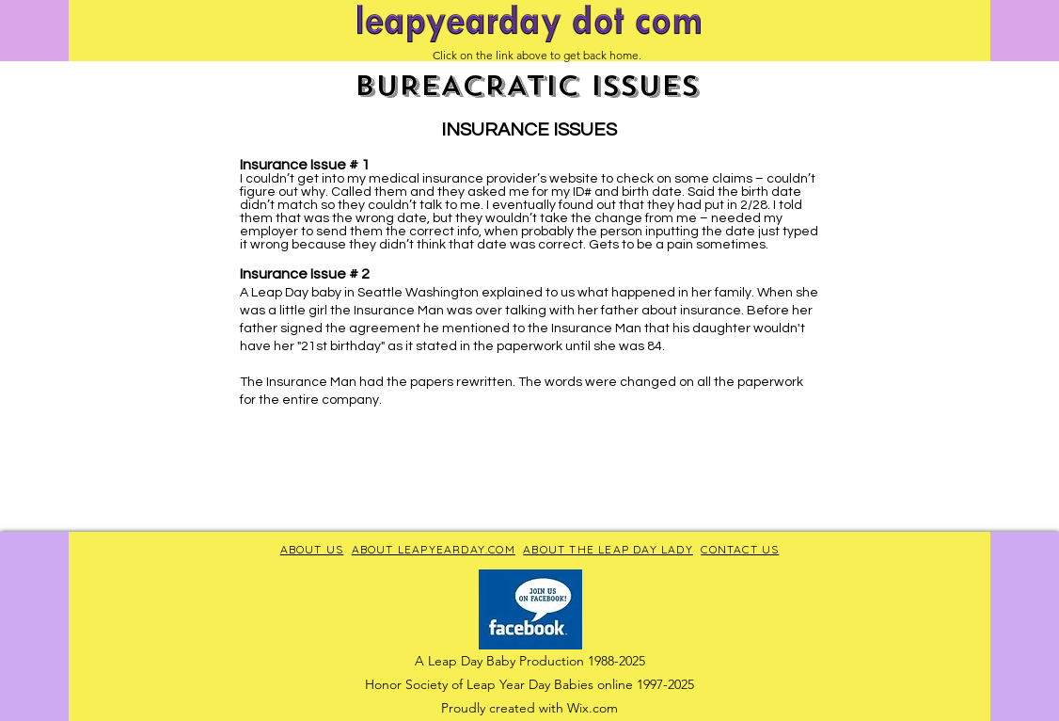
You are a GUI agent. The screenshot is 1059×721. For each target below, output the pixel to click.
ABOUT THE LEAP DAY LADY (608, 549)
